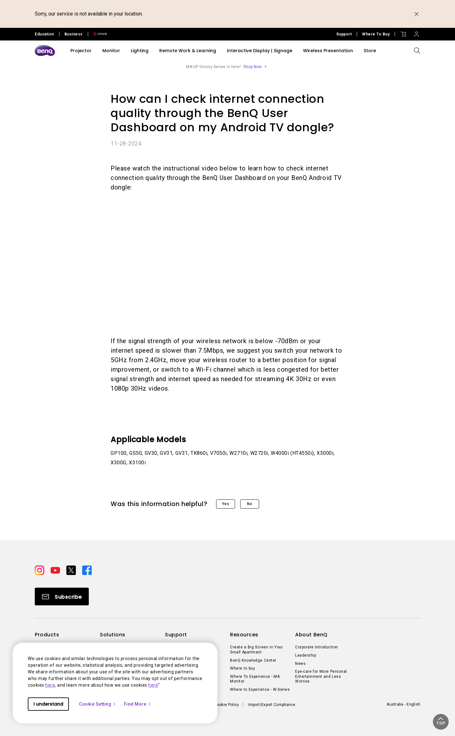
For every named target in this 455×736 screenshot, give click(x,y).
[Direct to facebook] (87, 569)
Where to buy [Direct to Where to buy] (242, 668)
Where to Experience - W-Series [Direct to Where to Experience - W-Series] (260, 689)
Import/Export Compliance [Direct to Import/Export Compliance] (271, 704)
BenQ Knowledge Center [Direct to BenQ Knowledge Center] (253, 660)
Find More (138, 704)
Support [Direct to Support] (344, 34)
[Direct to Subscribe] (62, 596)
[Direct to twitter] (71, 569)
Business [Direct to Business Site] (73, 34)
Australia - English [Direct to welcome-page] (403, 704)
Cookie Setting (97, 704)
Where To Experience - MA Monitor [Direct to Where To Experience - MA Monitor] (255, 679)
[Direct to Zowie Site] (97, 34)
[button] (441, 722)
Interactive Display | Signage (259, 50)
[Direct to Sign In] (416, 32)
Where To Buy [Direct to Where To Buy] (376, 34)
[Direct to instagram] (40, 569)
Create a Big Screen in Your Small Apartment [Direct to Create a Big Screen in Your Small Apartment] (256, 649)
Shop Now (252, 67)
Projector (81, 50)
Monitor (111, 50)
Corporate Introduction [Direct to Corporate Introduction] (316, 647)
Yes (225, 504)
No (249, 504)
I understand (48, 704)
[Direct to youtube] (56, 569)
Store (370, 50)
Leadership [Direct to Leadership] (305, 655)
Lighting (140, 50)
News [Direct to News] (300, 663)
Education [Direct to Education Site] (44, 34)
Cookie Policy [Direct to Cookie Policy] (227, 704)
